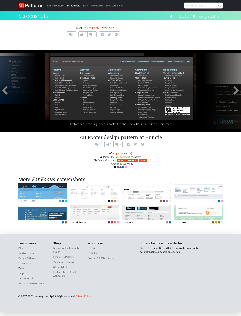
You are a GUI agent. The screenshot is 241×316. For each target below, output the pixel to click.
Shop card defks (114, 5)
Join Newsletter (26, 252)
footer (143, 160)
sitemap (122, 160)
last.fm (130, 222)
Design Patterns (27, 258)
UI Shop (92, 247)
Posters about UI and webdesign (64, 273)
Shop (21, 273)
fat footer (132, 160)
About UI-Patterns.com (31, 283)
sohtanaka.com (29, 201)
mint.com (183, 222)
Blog (21, 247)
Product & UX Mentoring (101, 258)
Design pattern (210, 16)
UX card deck (60, 266)
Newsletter (97, 5)
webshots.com (81, 222)
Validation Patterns (63, 261)
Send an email (25, 278)
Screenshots (73, 5)
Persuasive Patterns (63, 256)
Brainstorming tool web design (66, 249)
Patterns (56, 5)
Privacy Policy (83, 296)
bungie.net (117, 153)
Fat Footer (179, 15)
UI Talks (92, 252)
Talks (85, 5)
